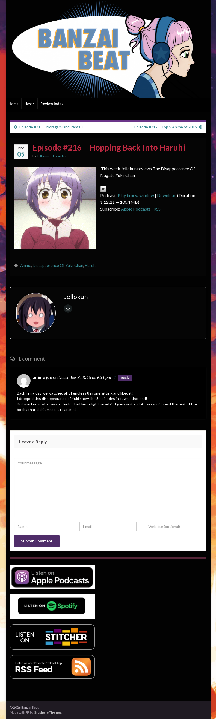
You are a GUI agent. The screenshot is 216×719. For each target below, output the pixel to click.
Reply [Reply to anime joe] (125, 378)
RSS (157, 208)
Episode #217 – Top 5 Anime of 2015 (165, 127)
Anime (25, 265)
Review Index (51, 104)
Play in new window (136, 195)
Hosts (29, 104)
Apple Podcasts (135, 208)
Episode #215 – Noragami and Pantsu (51, 127)
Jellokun (43, 156)
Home (13, 104)
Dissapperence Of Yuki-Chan (58, 265)
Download (166, 195)
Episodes (59, 156)
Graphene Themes (47, 712)
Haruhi (90, 265)
